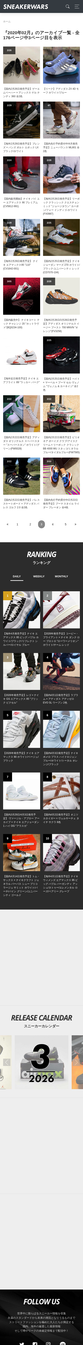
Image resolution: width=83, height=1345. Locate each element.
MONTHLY (61, 576)
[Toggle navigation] (76, 6)
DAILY (17, 576)
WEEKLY (39, 576)
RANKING (41, 554)
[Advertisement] (41, 1145)
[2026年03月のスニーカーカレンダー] (41, 1062)
